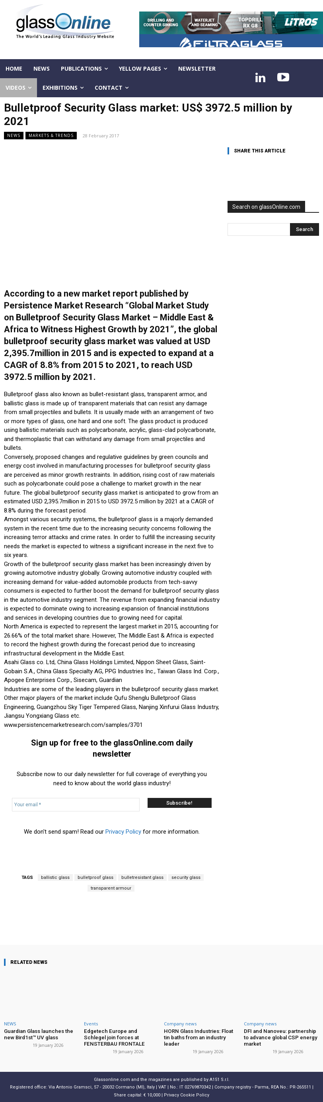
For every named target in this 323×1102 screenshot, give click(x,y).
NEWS (13, 135)
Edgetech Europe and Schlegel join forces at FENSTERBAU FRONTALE (121, 1037)
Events (91, 1023)
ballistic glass (55, 877)
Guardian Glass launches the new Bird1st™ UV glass (37, 1034)
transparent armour (111, 888)
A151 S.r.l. (220, 1079)
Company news (180, 1023)
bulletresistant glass (142, 877)
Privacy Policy (123, 831)
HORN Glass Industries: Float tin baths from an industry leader (201, 1034)
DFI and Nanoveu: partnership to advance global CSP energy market (279, 1037)
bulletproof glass (95, 877)
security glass (185, 877)
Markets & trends (51, 135)
